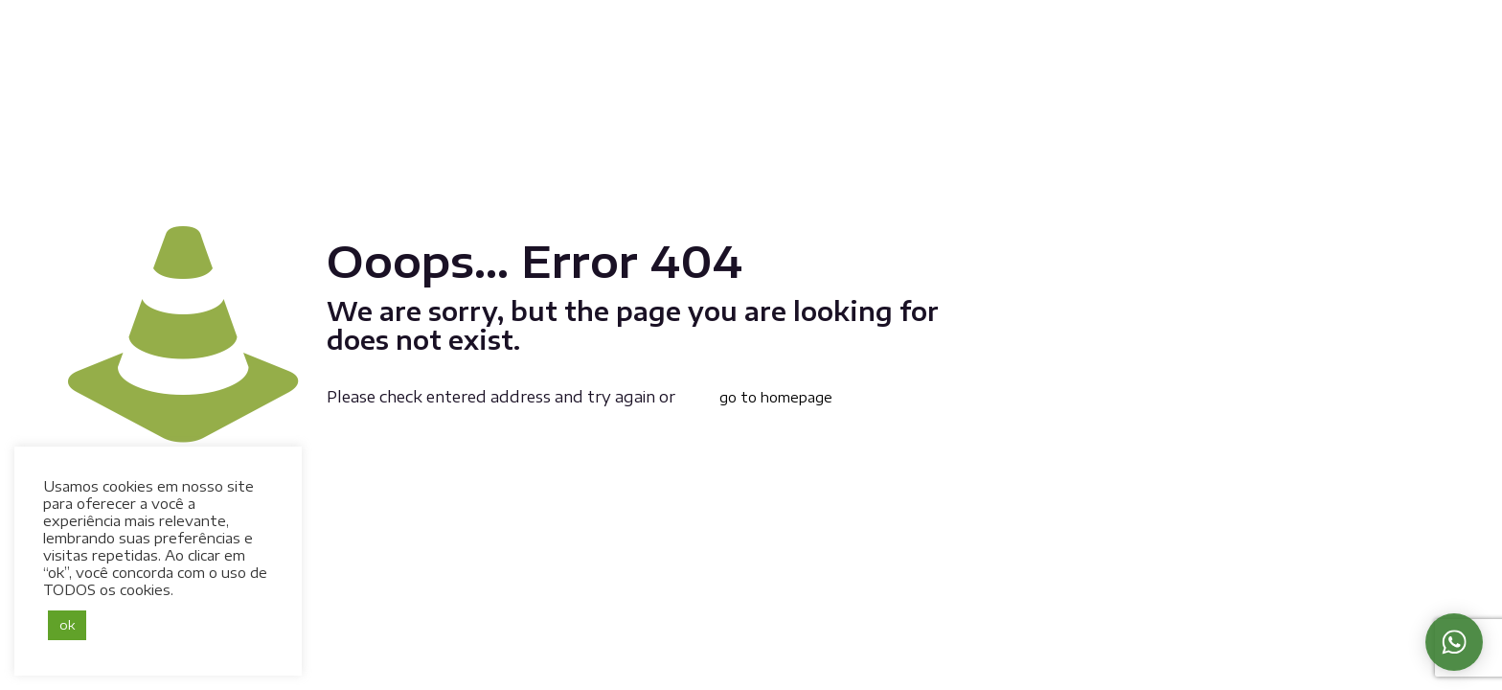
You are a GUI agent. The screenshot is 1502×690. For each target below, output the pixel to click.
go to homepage (775, 397)
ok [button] (67, 624)
